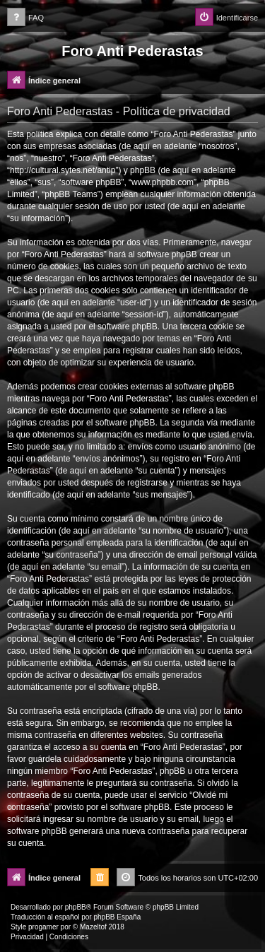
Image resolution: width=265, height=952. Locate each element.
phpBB (75, 907)
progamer (43, 927)
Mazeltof (93, 927)
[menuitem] (25, 18)
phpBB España (117, 917)
